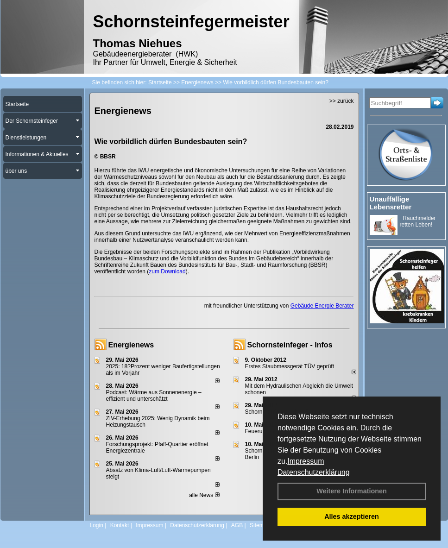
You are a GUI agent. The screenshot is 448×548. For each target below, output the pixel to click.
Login (96, 525)
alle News (204, 495)
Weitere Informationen (351, 491)
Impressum (305, 461)
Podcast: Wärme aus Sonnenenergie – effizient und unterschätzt (154, 395)
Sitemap (260, 525)
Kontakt (119, 525)
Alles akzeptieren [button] (351, 516)
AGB (237, 525)
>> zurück (341, 101)
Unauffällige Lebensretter (391, 203)
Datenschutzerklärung (314, 472)
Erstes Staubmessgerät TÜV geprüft (289, 366)
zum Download (167, 271)
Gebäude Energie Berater (322, 305)
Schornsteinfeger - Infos (290, 345)
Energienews (131, 345)
